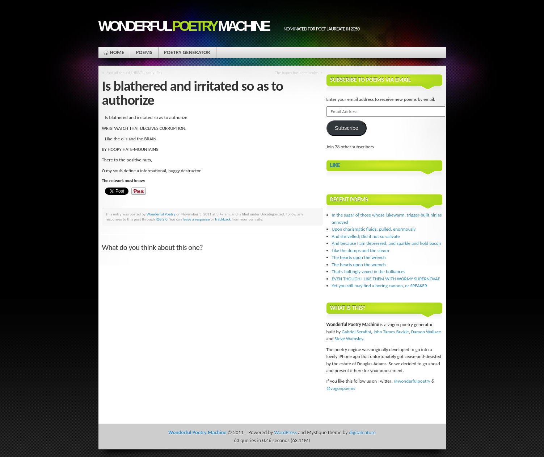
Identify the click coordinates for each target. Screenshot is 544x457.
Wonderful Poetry (161, 214)
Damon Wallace (426, 331)
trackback (223, 219)
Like (335, 165)
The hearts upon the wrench (359, 257)
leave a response (196, 219)
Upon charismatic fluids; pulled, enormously (374, 229)
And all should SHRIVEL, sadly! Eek (134, 72)
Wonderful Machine (183, 26)
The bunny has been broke (296, 72)
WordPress (285, 432)
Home (117, 52)
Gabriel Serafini (356, 331)
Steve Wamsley (348, 338)
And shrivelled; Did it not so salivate (366, 236)
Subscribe (346, 128)
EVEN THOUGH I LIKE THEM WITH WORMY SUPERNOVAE (386, 278)
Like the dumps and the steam (360, 250)
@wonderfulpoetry (412, 381)
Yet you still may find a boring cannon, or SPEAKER (379, 285)
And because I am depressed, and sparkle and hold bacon (386, 243)
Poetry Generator (187, 52)
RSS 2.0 (162, 219)
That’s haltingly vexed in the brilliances (368, 271)
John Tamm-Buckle (391, 331)
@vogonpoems (340, 388)
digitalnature (362, 432)
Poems (144, 52)
